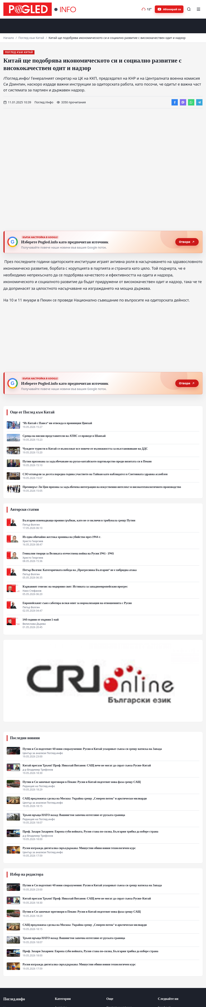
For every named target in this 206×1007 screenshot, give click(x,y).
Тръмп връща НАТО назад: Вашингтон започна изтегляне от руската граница (74, 815)
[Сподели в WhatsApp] (191, 102)
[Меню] (198, 9)
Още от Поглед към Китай (32, 412)
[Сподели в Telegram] (199, 102)
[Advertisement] (103, 27)
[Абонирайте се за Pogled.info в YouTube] (169, 9)
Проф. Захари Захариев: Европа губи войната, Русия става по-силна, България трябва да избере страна (90, 831)
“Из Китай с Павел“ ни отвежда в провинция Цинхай (57, 423)
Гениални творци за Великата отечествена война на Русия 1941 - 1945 (68, 553)
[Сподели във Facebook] (174, 102)
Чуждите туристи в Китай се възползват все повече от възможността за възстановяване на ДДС (85, 448)
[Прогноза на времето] (146, 9)
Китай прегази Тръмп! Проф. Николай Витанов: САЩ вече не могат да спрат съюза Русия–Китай (87, 765)
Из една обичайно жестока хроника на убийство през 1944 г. (62, 537)
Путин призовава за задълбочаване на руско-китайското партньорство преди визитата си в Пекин (87, 461)
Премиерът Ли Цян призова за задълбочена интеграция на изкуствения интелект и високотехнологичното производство (102, 487)
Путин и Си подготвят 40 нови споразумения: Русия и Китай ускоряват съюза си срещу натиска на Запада (92, 749)
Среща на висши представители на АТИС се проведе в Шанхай (64, 436)
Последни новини (25, 738)
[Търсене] (189, 9)
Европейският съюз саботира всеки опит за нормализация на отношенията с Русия (77, 603)
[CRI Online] (103, 681)
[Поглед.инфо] (41, 9)
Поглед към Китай (31, 38)
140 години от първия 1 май (41, 619)
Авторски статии (24, 509)
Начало (8, 38)
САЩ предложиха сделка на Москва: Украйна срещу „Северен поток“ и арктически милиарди (85, 798)
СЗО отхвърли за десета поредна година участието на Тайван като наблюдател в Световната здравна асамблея (95, 474)
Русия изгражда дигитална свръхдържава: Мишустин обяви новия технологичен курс (79, 848)
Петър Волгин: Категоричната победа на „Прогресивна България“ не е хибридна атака (80, 570)
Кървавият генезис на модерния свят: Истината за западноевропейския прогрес (75, 586)
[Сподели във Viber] (183, 102)
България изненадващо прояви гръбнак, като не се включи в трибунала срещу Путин (79, 520)
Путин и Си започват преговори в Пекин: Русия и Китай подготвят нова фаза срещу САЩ (82, 782)
